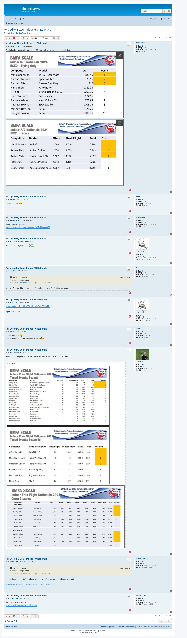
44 (142, 254)
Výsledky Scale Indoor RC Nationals (27, 29)
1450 (144, 201)
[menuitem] (22, 19)
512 (144, 563)
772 (144, 366)
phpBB (81, 631)
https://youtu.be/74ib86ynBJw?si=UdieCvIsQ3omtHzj (28, 306)
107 (142, 365)
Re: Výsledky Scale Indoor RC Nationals (26, 196)
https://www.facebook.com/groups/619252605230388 (28, 227)
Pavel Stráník (27, 33)
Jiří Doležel (17, 33)
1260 (144, 48)
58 (142, 562)
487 (144, 256)
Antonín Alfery (141, 559)
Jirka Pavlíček (140, 251)
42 (142, 46)
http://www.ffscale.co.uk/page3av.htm (21, 605)
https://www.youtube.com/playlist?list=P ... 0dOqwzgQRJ (29, 584)
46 (142, 200)
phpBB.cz (94, 632)
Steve (138, 196)
